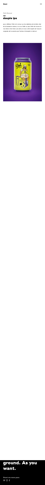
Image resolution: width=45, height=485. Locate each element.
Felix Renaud (7, 13)
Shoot (5, 4)
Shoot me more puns (11, 477)
